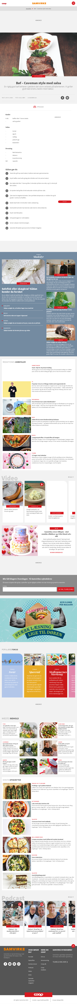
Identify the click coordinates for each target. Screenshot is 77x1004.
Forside (30, 957)
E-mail (5, 586)
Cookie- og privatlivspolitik (40, 1000)
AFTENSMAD (38, 76)
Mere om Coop (44, 951)
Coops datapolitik (57, 1000)
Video (30, 971)
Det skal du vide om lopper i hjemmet (15, 315)
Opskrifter (28, 8)
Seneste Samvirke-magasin (31, 980)
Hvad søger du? (33, 951)
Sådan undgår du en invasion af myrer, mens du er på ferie (22, 323)
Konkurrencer (32, 964)
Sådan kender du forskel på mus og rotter (17, 330)
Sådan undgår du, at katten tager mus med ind (18, 308)
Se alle (70, 477)
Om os (43, 957)
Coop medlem (43, 969)
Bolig (6, 313)
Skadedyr (7, 328)
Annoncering (45, 960)
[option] (13, 502)
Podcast (30, 967)
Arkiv (30, 975)
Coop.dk (43, 964)
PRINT (65, 201)
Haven (6, 321)
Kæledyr (7, 306)
